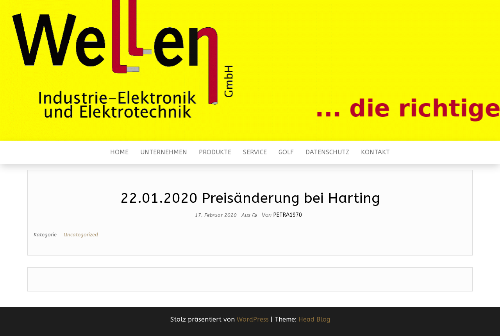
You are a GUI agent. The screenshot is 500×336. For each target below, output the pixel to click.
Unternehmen (163, 152)
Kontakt (375, 152)
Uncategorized (81, 235)
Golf (286, 152)
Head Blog (314, 319)
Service (255, 152)
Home (119, 152)
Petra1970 (287, 215)
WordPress (253, 319)
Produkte (215, 152)
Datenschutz (327, 152)
